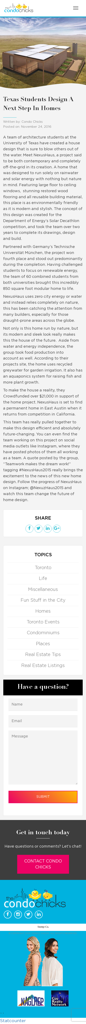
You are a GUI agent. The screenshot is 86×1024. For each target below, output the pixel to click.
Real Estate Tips (43, 654)
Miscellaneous (43, 589)
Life (43, 578)
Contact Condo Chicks (43, 864)
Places (43, 643)
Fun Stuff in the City (43, 600)
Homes (43, 611)
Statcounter (13, 1021)
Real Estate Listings (43, 665)
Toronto (43, 567)
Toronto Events (43, 622)
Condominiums (43, 632)
